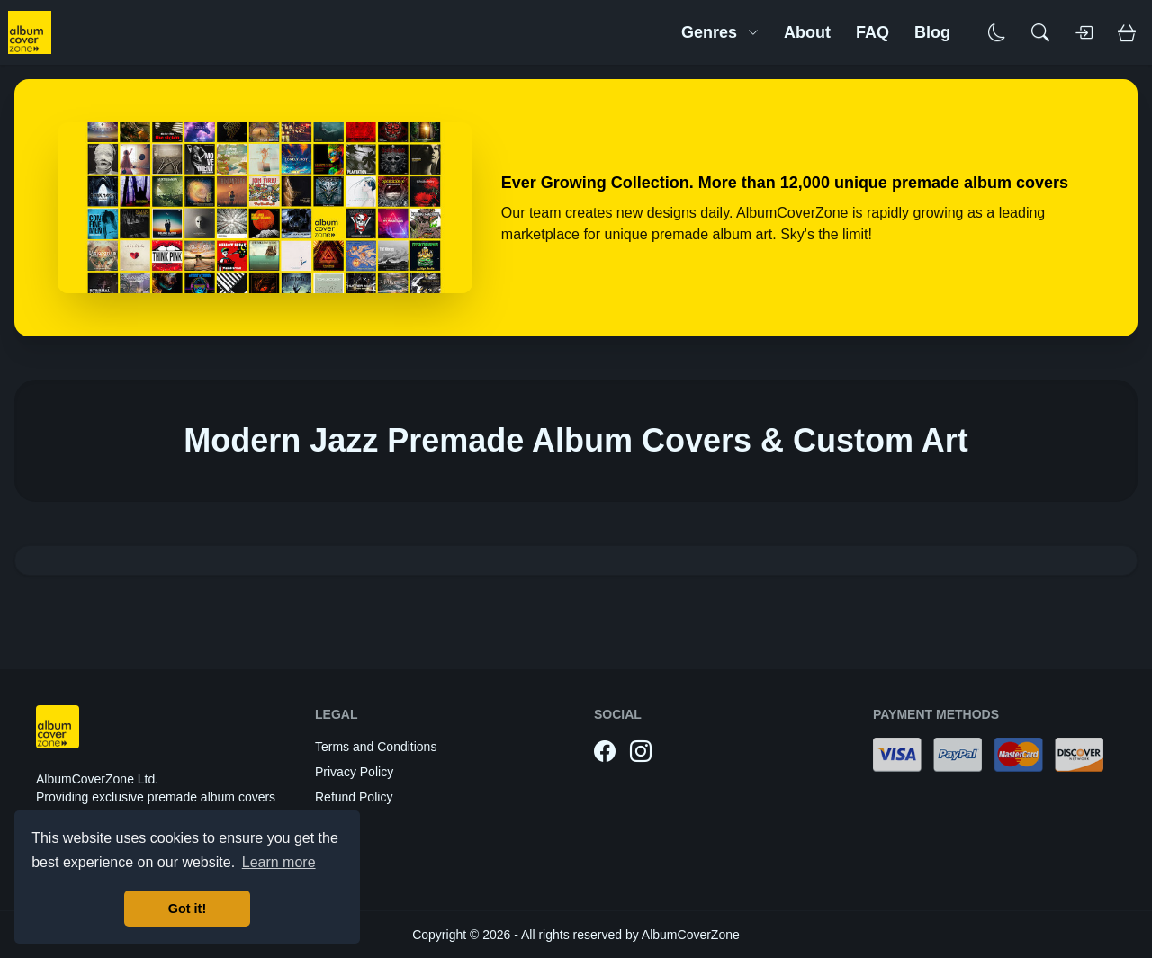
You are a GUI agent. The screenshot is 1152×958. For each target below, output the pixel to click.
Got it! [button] (187, 908)
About (807, 32)
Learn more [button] (279, 862)
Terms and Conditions (375, 746)
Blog (932, 32)
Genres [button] (720, 32)
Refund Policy (353, 797)
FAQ (872, 32)
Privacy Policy (354, 772)
